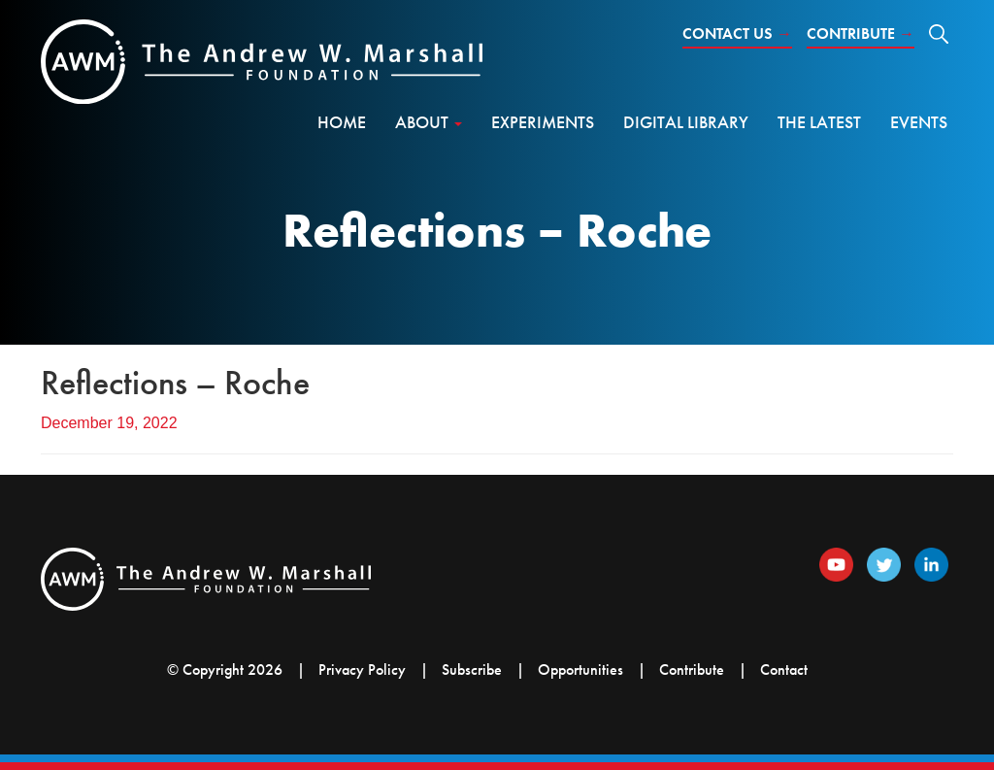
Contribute (860, 33)
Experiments (542, 122)
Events (918, 122)
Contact (784, 669)
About (428, 122)
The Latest (819, 122)
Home (341, 122)
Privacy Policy (362, 669)
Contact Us (737, 33)
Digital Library (685, 122)
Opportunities (580, 669)
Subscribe (472, 669)
